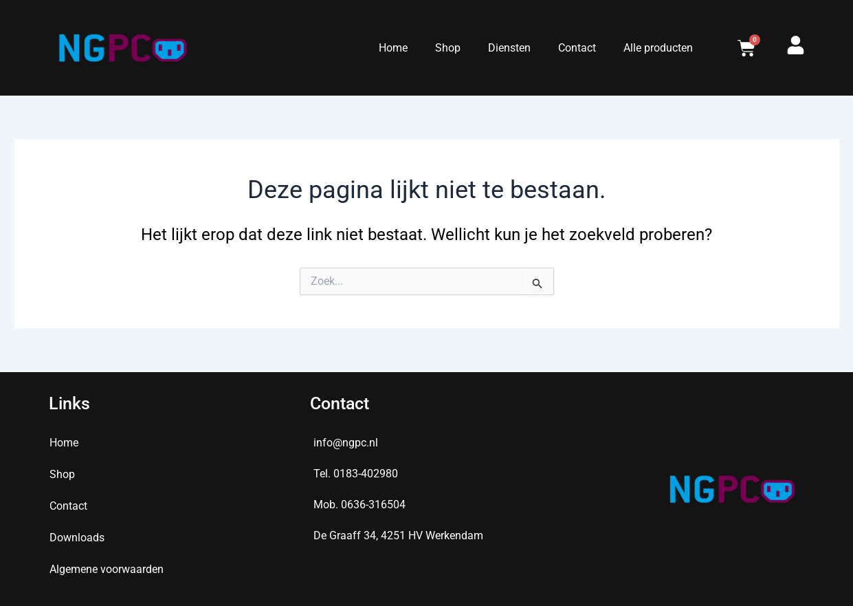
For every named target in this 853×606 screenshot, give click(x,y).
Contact (577, 47)
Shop (448, 47)
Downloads (76, 537)
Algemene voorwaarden (106, 569)
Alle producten (658, 47)
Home (393, 47)
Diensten (509, 47)
